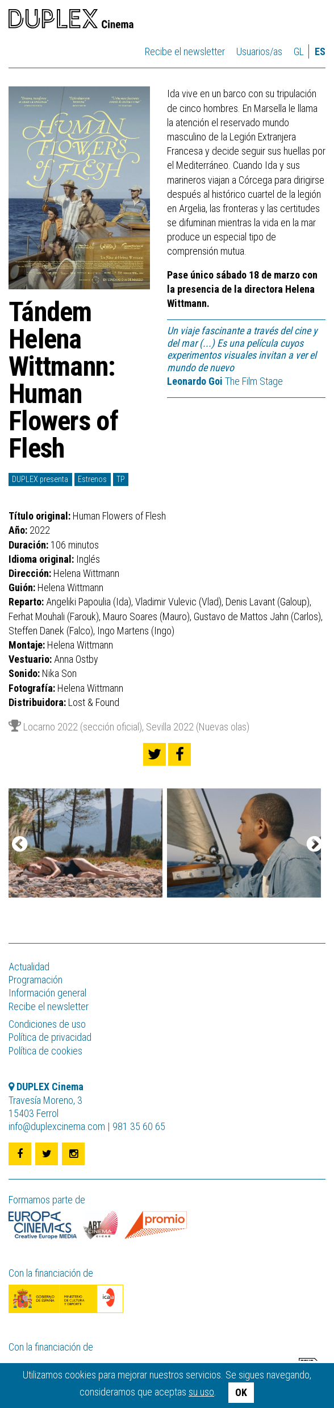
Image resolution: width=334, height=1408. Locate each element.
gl (299, 51)
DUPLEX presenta (40, 479)
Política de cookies (45, 1051)
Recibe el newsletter (185, 51)
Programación (35, 980)
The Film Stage (225, 381)
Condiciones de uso (47, 1024)
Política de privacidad (50, 1037)
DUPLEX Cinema (71, 20)
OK (241, 1392)
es (320, 51)
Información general (47, 993)
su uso (201, 1392)
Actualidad (29, 967)
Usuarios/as (259, 51)
